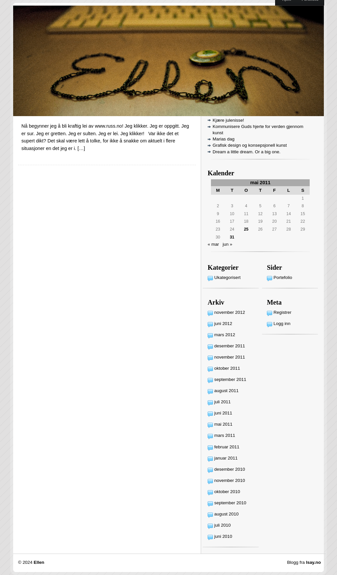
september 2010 (230, 502)
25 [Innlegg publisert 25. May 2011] (246, 229)
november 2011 (229, 357)
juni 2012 (223, 323)
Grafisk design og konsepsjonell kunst (250, 145)
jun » (227, 244)
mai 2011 (223, 424)
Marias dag (223, 139)
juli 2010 (222, 525)
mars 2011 (224, 435)
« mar (213, 244)
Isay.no (313, 562)
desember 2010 (229, 469)
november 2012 (229, 312)
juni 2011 (223, 413)
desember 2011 (229, 345)
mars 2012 (224, 334)
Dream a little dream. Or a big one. (246, 151)
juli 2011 (222, 401)
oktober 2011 (227, 368)
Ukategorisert (227, 277)
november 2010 (229, 480)
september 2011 (230, 379)
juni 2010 (223, 536)
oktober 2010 (227, 491)
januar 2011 (226, 458)
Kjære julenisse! (228, 120)
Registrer (282, 312)
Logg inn (282, 323)
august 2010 (226, 514)
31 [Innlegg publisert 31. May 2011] (232, 237)
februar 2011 (226, 446)
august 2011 (226, 390)
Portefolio (282, 277)
